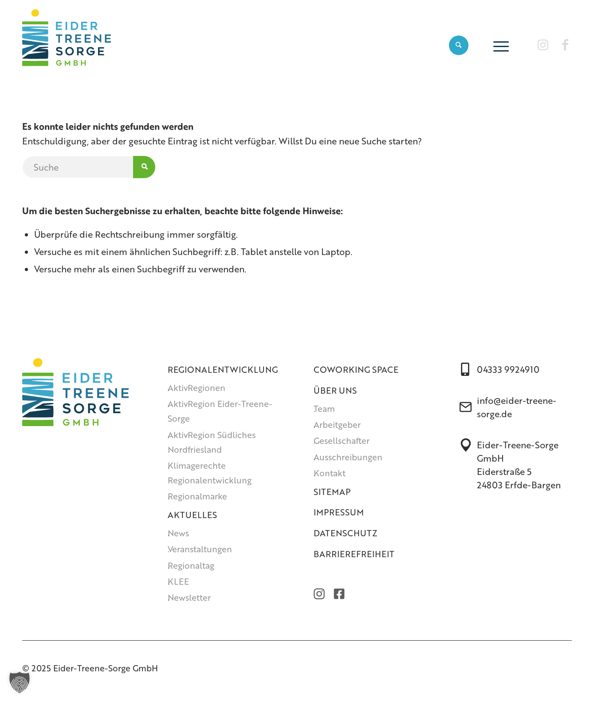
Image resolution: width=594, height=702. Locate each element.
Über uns (335, 390)
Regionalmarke (197, 496)
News (178, 533)
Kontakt (330, 473)
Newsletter (189, 597)
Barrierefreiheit (354, 554)
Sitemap (332, 492)
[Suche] (458, 44)
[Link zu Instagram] (543, 44)
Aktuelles (192, 515)
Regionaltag (191, 565)
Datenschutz (346, 533)
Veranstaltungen (200, 549)
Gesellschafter (342, 441)
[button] (19, 682)
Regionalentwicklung (223, 369)
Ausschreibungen (348, 457)
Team (324, 409)
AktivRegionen (196, 388)
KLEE (178, 581)
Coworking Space (356, 369)
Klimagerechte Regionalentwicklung (210, 472)
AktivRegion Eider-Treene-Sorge (220, 411)
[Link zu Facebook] (565, 44)
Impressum (339, 512)
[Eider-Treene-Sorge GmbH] (66, 44)
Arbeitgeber (337, 425)
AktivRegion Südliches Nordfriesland (212, 442)
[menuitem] (458, 44)
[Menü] (498, 44)
